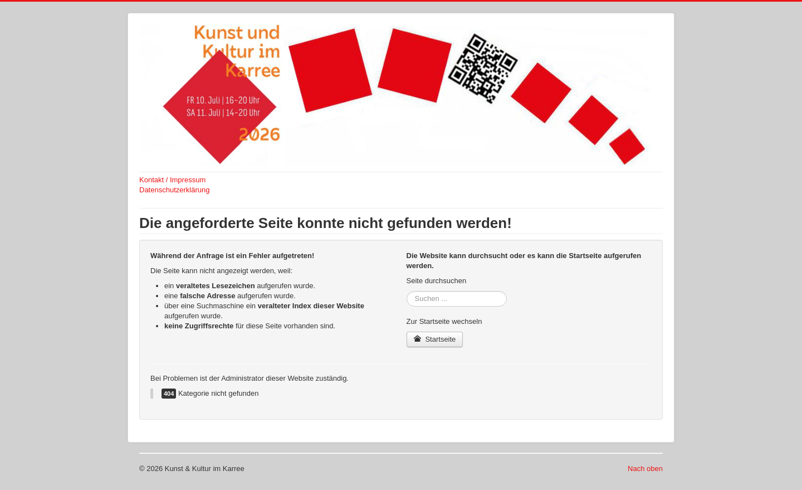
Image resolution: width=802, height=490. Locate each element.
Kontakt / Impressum (172, 180)
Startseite (435, 339)
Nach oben (645, 468)
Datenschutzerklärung (174, 190)
